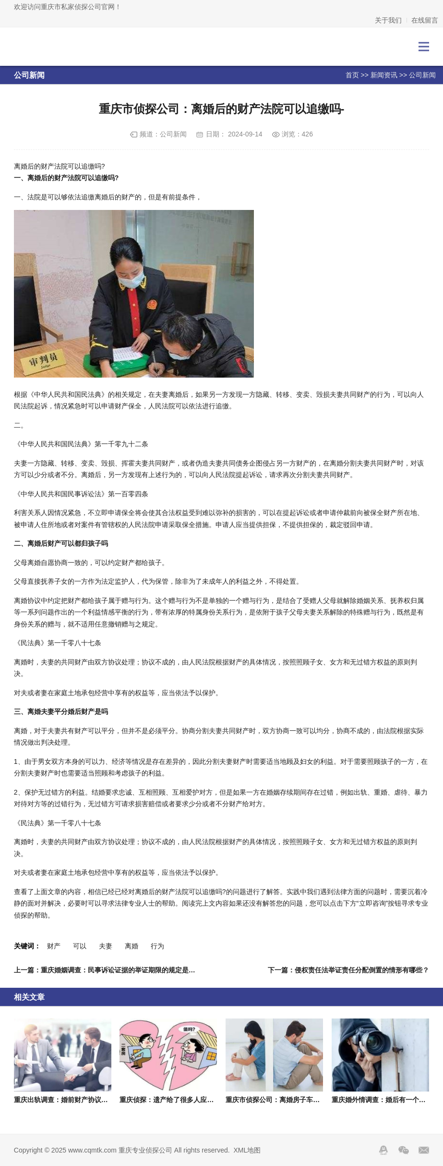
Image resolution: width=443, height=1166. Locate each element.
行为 (157, 946)
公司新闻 (422, 75)
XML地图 (247, 1150)
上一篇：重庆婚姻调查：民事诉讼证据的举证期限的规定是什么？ (111, 970)
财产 (53, 946)
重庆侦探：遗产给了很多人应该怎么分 (177, 1100)
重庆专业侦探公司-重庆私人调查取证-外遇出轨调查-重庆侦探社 (56, 46)
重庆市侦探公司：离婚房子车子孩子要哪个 (289, 1100)
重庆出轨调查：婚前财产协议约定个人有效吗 (81, 1100)
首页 (352, 75)
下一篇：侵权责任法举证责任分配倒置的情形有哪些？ (348, 970)
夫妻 (105, 946)
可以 (79, 946)
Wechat (403, 1150)
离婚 (131, 946)
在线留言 (424, 20)
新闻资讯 (384, 75)
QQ (383, 1150)
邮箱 (424, 1150)
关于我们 (388, 20)
